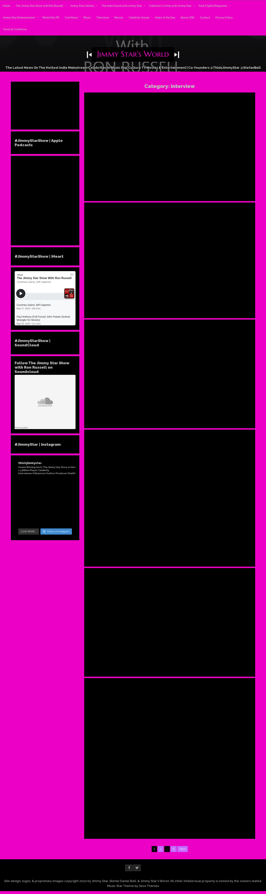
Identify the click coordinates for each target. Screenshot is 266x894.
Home (6, 5)
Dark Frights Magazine (213, 5)
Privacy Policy (224, 17)
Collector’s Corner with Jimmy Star (170, 5)
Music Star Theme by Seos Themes (133, 886)
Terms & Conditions (15, 29)
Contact (205, 17)
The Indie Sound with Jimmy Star (121, 5)
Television (102, 17)
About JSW (187, 17)
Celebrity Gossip (139, 17)
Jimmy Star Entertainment (19, 17)
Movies (118, 17)
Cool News (71, 17)
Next (183, 849)
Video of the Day (165, 17)
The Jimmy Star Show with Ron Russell (39, 5)
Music (87, 17)
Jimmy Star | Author (82, 5)
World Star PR (50, 17)
